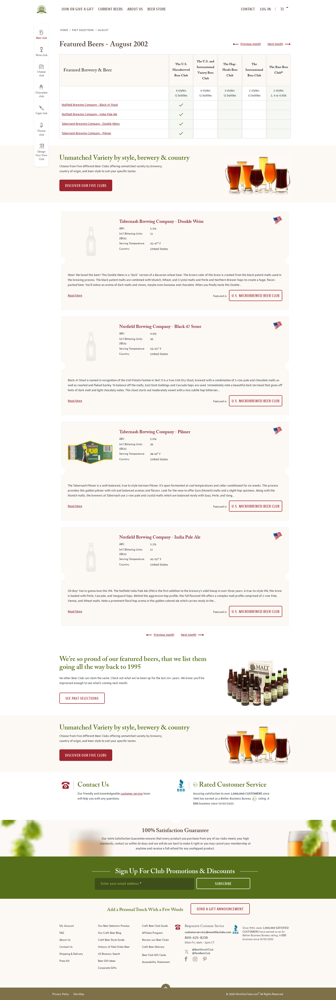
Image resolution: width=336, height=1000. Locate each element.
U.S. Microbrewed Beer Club (256, 296)
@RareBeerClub (201, 953)
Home (64, 30)
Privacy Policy (60, 994)
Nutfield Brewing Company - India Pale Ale (89, 114)
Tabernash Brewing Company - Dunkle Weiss (91, 124)
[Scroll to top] (165, 988)
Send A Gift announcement (220, 909)
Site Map (78, 994)
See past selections (82, 698)
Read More (75, 295)
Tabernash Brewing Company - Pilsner (86, 133)
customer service (132, 793)
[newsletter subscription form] (144, 884)
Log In (265, 9)
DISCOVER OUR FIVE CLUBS (86, 186)
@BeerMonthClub (202, 949)
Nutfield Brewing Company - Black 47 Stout (90, 105)
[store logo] (41, 7)
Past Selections (83, 30)
